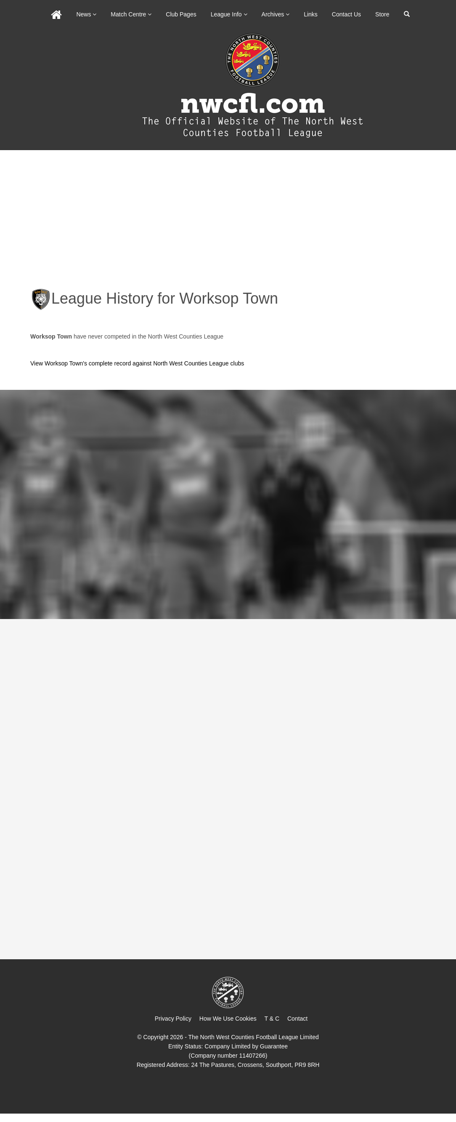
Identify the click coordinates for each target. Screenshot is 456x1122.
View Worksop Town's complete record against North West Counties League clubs (137, 363)
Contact (297, 1018)
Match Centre (131, 14)
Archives (276, 14)
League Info (229, 14)
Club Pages (181, 14)
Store (382, 14)
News (86, 14)
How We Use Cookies (228, 1018)
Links (311, 14)
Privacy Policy (173, 1018)
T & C (272, 1018)
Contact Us (346, 14)
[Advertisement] (228, 213)
